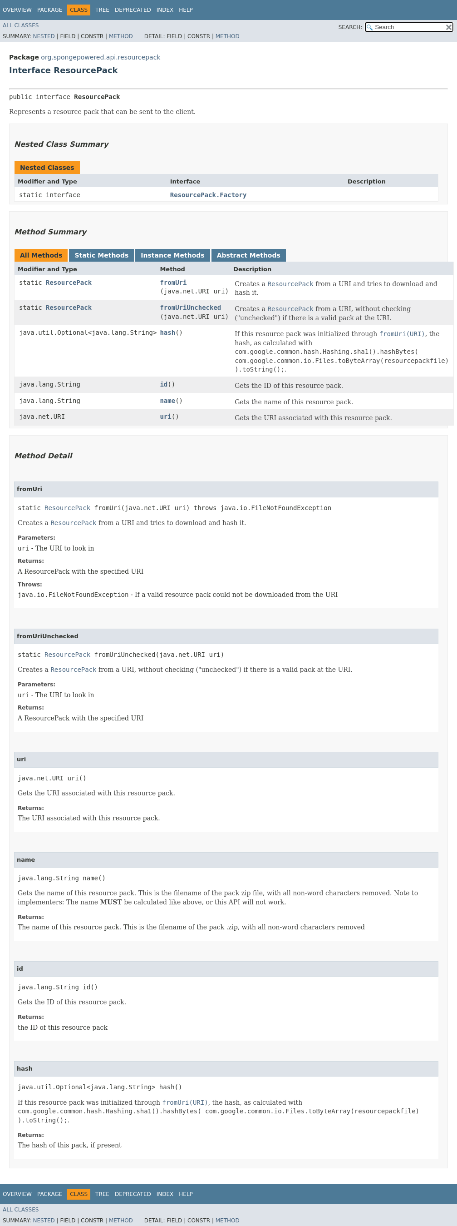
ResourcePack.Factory (208, 195)
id (163, 384)
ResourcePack (69, 282)
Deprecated (133, 10)
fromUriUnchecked (190, 307)
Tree (102, 10)
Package (49, 10)
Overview (17, 10)
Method (121, 36)
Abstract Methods (248, 255)
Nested (43, 36)
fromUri (173, 282)
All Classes (21, 25)
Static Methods (101, 255)
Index (165, 10)
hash (167, 332)
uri (165, 416)
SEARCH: (351, 27)
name (167, 400)
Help (186, 10)
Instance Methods (172, 255)
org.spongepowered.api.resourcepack (100, 57)
